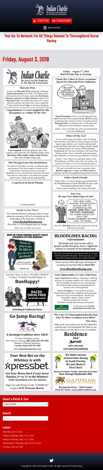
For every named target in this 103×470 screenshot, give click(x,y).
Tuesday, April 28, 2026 (13, 447)
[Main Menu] (52, 28)
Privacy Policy (76, 466)
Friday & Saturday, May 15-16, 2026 (18, 435)
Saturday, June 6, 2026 (12, 431)
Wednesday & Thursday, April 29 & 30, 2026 (22, 443)
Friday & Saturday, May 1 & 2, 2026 (18, 439)
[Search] (25, 418)
